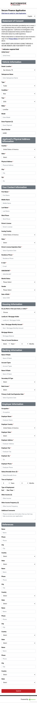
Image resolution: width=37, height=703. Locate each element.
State (3, 153)
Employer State (6, 432)
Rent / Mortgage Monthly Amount (12, 324)
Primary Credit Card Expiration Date (12, 394)
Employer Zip (6, 456)
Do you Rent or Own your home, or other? (14, 309)
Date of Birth (5, 294)
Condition (4, 90)
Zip (2, 177)
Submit (18, 691)
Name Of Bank (5, 355)
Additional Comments (8, 510)
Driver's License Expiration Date (11, 247)
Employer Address (7, 440)
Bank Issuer (5, 386)
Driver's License (6, 223)
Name (3, 529)
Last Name (5, 207)
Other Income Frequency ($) (10, 502)
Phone (3, 537)
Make (3, 106)
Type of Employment (7, 487)
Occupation (5, 408)
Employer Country (7, 424)
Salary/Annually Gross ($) (9, 471)
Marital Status (5, 278)
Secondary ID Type (7, 378)
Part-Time (10, 490)
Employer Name (6, 416)
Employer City (6, 448)
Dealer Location (6, 66)
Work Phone (5, 215)
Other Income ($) (6, 495)
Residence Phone (7, 255)
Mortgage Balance (7, 332)
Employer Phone (7, 464)
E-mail (3, 263)
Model (3, 114)
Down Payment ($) (7, 121)
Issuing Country (6, 231)
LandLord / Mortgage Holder (10, 316)
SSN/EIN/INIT (6, 270)
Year (3, 98)
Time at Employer (7, 479)
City (3, 169)
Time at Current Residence (9, 340)
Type (3, 82)
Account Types (6, 362)
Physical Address (7, 161)
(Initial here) (5, 52)
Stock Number (5, 129)
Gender (3, 286)
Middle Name (5, 199)
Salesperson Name (7, 74)
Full (2, 490)
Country (4, 146)
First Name (5, 192)
